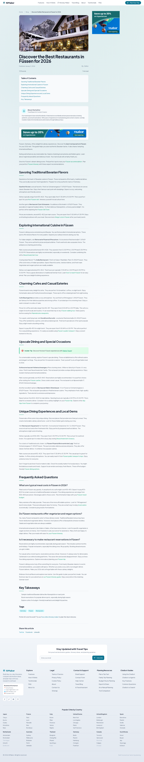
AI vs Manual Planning (105, 687)
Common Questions (128, 684)
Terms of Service (56, 674)
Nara (4, 728)
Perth (28, 743)
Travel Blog (75, 3)
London (99, 717)
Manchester (100, 722)
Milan (51, 720)
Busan (122, 738)
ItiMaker (8, 2)
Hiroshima (6, 725)
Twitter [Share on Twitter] (21, 632)
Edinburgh (100, 720)
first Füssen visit (33, 199)
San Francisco (77, 728)
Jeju (121, 740)
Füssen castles (35, 380)
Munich (75, 738)
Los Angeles (76, 720)
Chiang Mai (53, 738)
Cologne (76, 743)
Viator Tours (67, 351)
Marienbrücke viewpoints (40, 313)
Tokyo (5, 717)
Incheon (122, 745)
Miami (75, 725)
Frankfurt (76, 745)
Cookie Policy (55, 681)
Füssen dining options (32, 469)
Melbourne (29, 738)
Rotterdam (6, 738)
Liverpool (99, 725)
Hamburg (76, 740)
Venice (52, 725)
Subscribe (98, 658)
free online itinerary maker (50, 617)
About (83, 3)
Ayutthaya (53, 743)
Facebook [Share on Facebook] (29, 632)
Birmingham (100, 728)
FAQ (99, 3)
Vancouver (100, 738)
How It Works (50, 3)
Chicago (75, 722)
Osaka (5, 722)
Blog (27, 12)
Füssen (31, 611)
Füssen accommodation (74, 162)
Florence (52, 722)
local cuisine (82, 505)
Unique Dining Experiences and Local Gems (35, 93)
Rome (51, 717)
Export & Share (103, 684)
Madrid (122, 720)
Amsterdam (6, 735)
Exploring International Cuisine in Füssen (34, 85)
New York (76, 717)
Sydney (28, 735)
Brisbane (29, 740)
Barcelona (123, 717)
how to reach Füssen (73, 273)
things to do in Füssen (62, 217)
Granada (122, 728)
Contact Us (55, 687)
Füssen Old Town (43, 210)
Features (41, 3)
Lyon (27, 720)
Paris (27, 717)
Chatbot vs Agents (127, 677)
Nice (27, 725)
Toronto (99, 735)
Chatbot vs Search (127, 687)
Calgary (99, 743)
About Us (30, 687)
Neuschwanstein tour (30, 255)
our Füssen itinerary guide (52, 577)
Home (21, 12)
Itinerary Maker (63, 3)
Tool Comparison (103, 691)
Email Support (79, 674)
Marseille (29, 722)
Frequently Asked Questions (30, 96)
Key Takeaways (26, 99)
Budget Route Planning (106, 681)
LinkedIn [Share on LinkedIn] (37, 632)
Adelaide (29, 745)
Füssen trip (68, 401)
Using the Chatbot (127, 674)
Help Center (78, 681)
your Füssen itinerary (56, 533)
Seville (122, 722)
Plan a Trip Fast (103, 674)
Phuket (52, 740)
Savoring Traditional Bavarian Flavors (33, 82)
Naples (52, 728)
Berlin (74, 735)
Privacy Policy (55, 677)
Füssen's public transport (66, 331)
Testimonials (92, 3)
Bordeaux (29, 728)
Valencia (122, 725)
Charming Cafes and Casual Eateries (33, 87)
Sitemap (54, 691)
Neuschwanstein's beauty (65, 439)
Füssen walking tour (68, 311)
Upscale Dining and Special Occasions (34, 90)
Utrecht (5, 743)
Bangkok (52, 735)
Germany (23, 611)
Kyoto (5, 720)
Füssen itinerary (33, 164)
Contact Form (79, 677)
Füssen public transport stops (73, 456)
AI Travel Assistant (80, 687)
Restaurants (39, 611)
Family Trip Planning (104, 677)
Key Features (126, 681)
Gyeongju (123, 743)
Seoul (121, 735)
